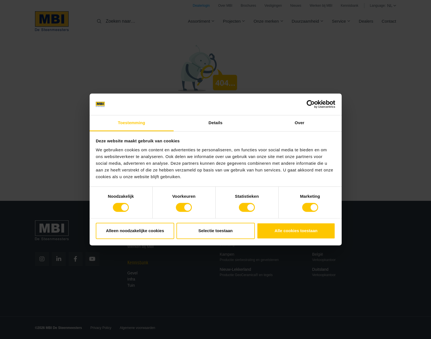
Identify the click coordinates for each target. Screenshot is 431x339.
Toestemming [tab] (131, 122)
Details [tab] (216, 122)
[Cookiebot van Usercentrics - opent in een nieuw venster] (310, 104)
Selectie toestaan (215, 230)
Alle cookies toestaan (295, 230)
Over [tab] (299, 122)
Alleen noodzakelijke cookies (135, 230)
